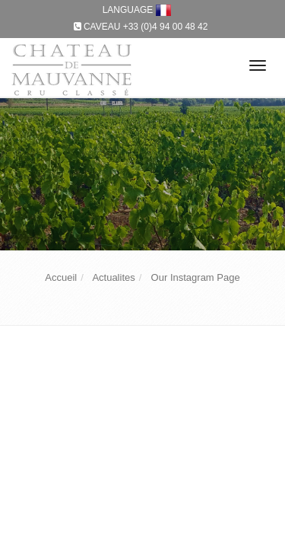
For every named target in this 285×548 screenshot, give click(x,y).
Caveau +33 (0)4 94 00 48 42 (146, 26)
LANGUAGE (137, 10)
